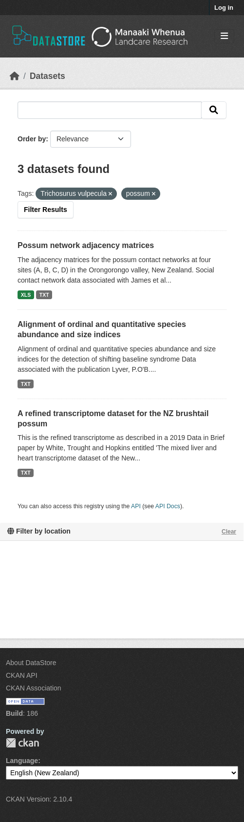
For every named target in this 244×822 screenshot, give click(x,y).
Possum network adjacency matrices (86, 245)
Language (22, 761)
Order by (32, 139)
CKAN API (22, 675)
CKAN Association (33, 688)
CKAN (22, 743)
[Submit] (213, 110)
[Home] (14, 76)
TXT (44, 295)
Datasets (47, 76)
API (136, 506)
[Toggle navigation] (224, 36)
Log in (223, 7)
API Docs (167, 506)
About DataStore (31, 663)
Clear (229, 531)
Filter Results (45, 209)
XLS (26, 295)
